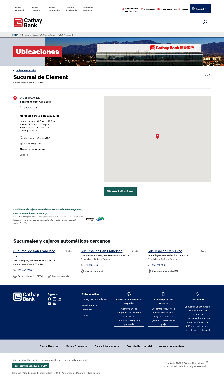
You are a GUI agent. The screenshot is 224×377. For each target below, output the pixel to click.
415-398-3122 (91, 264)
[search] (205, 22)
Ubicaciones (197, 299)
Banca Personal (19, 9)
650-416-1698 (159, 264)
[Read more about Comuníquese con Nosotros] (130, 9)
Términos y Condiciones (24, 372)
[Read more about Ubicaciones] (148, 9)
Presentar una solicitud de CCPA (30, 365)
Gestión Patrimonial (71, 9)
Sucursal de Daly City (165, 251)
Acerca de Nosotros (88, 9)
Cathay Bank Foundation (94, 299)
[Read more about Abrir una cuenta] (167, 9)
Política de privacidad (76, 360)
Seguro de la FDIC (49, 372)
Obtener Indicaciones (120, 191)
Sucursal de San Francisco (102, 251)
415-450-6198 (24, 269)
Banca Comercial (37, 9)
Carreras (86, 315)
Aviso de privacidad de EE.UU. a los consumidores (36, 360)
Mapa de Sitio (93, 372)
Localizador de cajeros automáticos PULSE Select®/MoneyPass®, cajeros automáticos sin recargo (47, 211)
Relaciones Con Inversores (89, 307)
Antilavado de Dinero (72, 372)
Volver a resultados (26, 70)
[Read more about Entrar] (183, 9)
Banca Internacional (55, 9)
